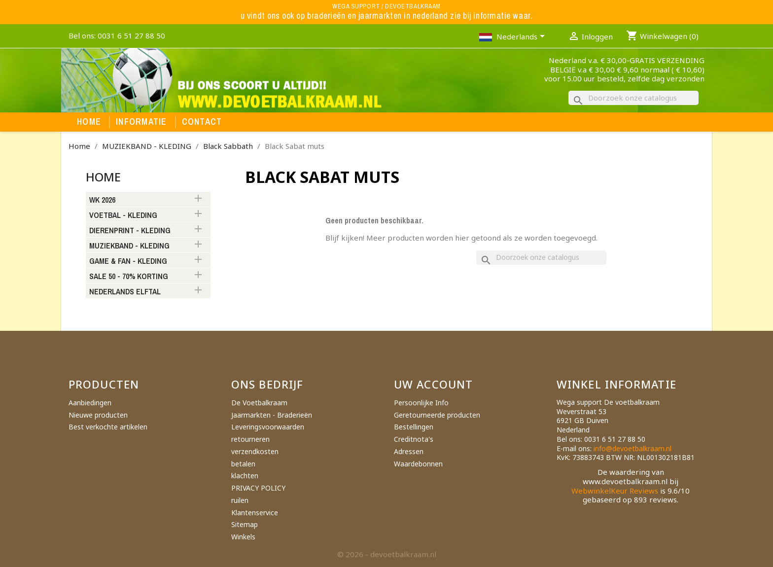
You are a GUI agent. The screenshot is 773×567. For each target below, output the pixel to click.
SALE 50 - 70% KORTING (128, 277)
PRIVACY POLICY (258, 488)
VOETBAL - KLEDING (123, 215)
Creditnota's (413, 439)
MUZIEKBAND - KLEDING (129, 246)
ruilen (239, 500)
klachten (244, 475)
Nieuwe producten (98, 415)
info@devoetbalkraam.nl (632, 448)
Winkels (243, 536)
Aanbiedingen (90, 402)
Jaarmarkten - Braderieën (271, 415)
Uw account (433, 384)
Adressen (408, 451)
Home (89, 122)
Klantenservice (254, 512)
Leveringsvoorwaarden (267, 426)
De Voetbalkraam (259, 402)
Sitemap (244, 524)
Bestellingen (413, 426)
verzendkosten (255, 451)
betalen (243, 463)
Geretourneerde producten (437, 415)
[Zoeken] (633, 98)
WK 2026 (102, 200)
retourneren (250, 439)
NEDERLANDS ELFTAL (125, 292)
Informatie (141, 122)
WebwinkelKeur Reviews (614, 491)
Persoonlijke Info (421, 402)
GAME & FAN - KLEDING (128, 261)
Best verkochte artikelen (108, 426)
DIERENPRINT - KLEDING (130, 231)
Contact (202, 122)
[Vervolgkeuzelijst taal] (522, 37)
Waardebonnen (418, 463)
